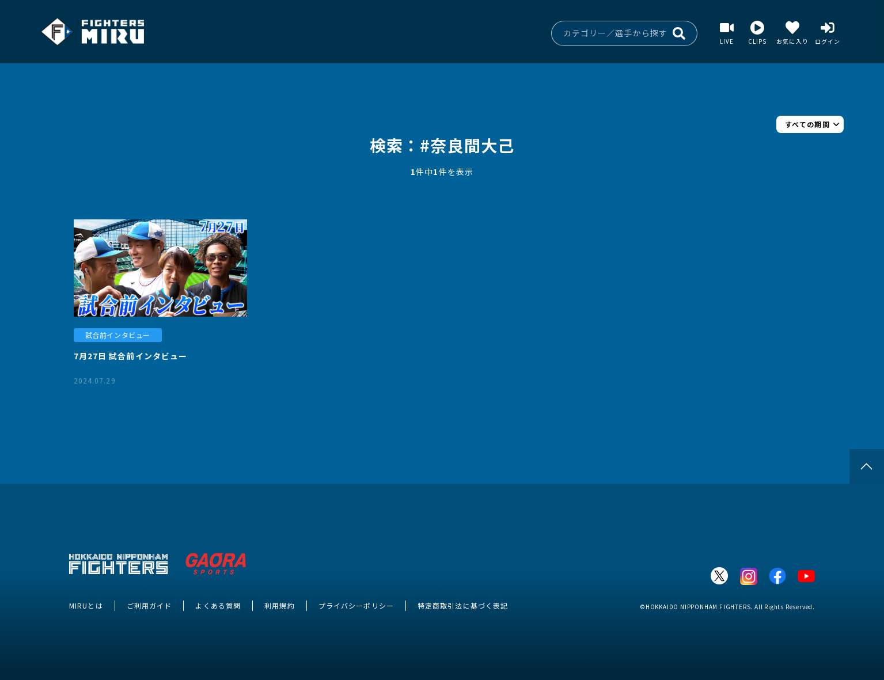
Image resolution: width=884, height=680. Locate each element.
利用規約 (279, 605)
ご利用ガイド (149, 605)
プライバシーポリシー (356, 605)
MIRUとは (86, 605)
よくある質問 (218, 605)
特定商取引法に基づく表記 (463, 605)
